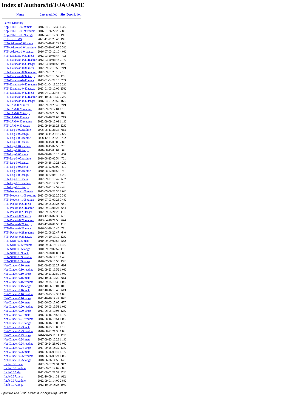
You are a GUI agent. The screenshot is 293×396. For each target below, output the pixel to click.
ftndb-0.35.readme (15, 368)
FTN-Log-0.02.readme (17, 129)
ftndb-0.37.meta (13, 376)
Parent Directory (13, 22)
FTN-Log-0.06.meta (16, 166)
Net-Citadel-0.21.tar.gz (17, 323)
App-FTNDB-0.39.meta (18, 26)
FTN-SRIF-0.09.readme (18, 257)
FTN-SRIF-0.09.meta (16, 253)
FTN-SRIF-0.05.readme (18, 244)
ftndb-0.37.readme (15, 380)
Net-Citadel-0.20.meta (17, 302)
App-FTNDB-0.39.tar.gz (18, 35)
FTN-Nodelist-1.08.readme (20, 195)
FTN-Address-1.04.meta (18, 43)
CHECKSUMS (13, 39)
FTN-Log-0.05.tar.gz (16, 162)
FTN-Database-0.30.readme (20, 59)
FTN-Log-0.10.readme (17, 183)
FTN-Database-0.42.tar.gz (19, 100)
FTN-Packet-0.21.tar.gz (18, 224)
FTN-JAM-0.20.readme (18, 109)
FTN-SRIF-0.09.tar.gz (17, 261)
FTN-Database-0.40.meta (19, 80)
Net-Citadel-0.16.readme (18, 294)
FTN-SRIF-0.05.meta (16, 240)
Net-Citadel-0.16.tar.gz (17, 298)
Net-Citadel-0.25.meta (17, 351)
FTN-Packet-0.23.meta (17, 228)
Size (63, 14)
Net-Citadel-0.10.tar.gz (17, 273)
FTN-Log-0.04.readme (17, 146)
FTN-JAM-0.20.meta (16, 105)
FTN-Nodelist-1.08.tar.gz (19, 199)
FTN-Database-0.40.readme (20, 84)
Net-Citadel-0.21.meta (17, 314)
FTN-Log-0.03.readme (17, 137)
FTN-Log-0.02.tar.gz (16, 133)
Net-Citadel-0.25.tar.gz (17, 360)
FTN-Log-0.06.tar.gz (16, 174)
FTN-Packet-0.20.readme (19, 207)
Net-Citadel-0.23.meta (17, 327)
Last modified (48, 14)
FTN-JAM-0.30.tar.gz (17, 125)
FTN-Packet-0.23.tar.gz (18, 236)
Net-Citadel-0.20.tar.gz (17, 310)
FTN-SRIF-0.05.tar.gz (17, 249)
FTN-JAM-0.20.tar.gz (17, 113)
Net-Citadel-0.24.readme (18, 343)
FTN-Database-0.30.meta (19, 55)
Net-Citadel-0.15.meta (17, 277)
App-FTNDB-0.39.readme (19, 31)
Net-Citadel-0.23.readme (18, 331)
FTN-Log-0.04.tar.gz (16, 150)
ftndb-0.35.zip (12, 372)
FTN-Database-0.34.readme (20, 72)
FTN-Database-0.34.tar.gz (19, 76)
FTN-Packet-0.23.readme (19, 232)
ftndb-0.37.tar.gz (13, 384)
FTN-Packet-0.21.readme (19, 220)
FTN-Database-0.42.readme (20, 96)
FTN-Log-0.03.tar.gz (16, 142)
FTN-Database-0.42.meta (19, 92)
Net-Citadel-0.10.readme (18, 269)
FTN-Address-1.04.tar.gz (18, 51)
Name (20, 14)
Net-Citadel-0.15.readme (18, 281)
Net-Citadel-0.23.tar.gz (17, 335)
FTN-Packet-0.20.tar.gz (18, 212)
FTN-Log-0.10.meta (16, 179)
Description (74, 14)
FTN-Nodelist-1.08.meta (18, 191)
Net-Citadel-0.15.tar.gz (17, 286)
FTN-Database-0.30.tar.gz (19, 63)
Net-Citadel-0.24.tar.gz (17, 347)
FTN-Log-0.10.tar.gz (16, 187)
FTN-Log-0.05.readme (17, 158)
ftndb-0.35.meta (13, 364)
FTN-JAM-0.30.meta (16, 117)
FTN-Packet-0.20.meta (17, 203)
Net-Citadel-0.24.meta (17, 339)
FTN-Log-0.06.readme (17, 170)
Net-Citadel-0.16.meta (17, 290)
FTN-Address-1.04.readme (20, 47)
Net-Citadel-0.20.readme (18, 306)
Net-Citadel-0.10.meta (17, 265)
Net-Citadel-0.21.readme (18, 318)
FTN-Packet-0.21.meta (17, 216)
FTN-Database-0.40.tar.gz (19, 88)
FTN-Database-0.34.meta (19, 68)
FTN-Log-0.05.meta (16, 154)
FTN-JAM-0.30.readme (18, 121)
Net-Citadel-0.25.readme (18, 355)
